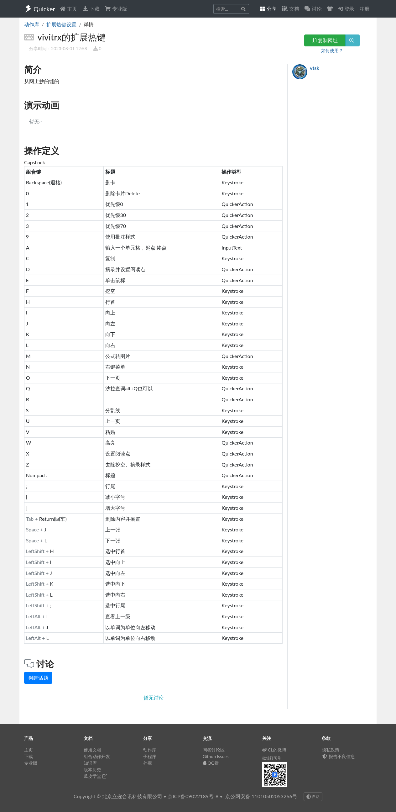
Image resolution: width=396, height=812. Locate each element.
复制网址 (325, 40)
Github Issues (216, 756)
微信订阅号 (271, 758)
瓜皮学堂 (95, 776)
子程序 (149, 756)
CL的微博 (274, 749)
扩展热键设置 (61, 24)
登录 (346, 9)
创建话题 (38, 678)
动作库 (31, 24)
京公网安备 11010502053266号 (261, 796)
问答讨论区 (214, 749)
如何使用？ (332, 50)
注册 (364, 9)
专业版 (116, 9)
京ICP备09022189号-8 (193, 796)
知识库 (90, 763)
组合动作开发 (97, 756)
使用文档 (92, 749)
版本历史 (92, 769)
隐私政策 (330, 749)
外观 (147, 763)
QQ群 (211, 763)
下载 (91, 9)
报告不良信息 (338, 756)
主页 (68, 9)
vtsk (314, 68)
